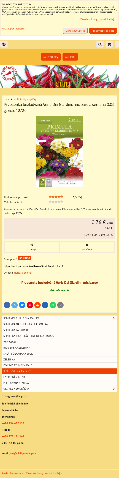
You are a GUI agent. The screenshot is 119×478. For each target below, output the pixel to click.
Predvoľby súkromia (12, 473)
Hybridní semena (14, 377)
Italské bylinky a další (18, 365)
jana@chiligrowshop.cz (22, 453)
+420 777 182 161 (13, 436)
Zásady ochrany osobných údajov (44, 473)
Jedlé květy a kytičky (17, 371)
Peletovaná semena (16, 383)
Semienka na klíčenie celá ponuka (25, 324)
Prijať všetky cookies (103, 30)
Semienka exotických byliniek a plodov (28, 336)
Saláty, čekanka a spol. (18, 353)
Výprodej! (9, 341)
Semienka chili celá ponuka (60, 318)
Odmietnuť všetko (75, 30)
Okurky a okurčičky (60, 389)
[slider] (56, 196)
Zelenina (9, 359)
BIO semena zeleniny (16, 347)
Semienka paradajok (16, 330)
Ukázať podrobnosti (13, 28)
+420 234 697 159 (13, 423)
